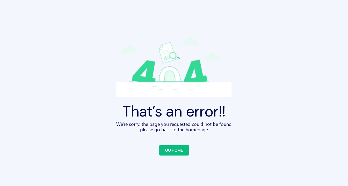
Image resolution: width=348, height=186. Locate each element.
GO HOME (174, 150)
